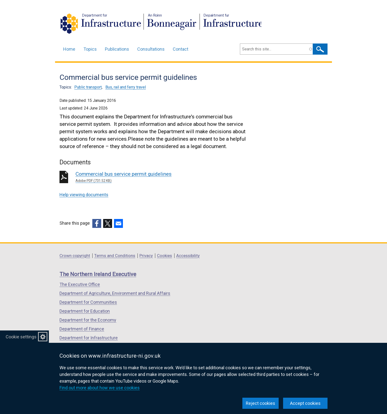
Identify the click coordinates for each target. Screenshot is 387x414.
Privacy (146, 255)
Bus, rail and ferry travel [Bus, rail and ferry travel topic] (125, 87)
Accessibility (188, 255)
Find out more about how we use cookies (99, 387)
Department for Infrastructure (88, 337)
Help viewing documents (83, 194)
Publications (117, 49)
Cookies (164, 255)
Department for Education (84, 311)
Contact (180, 49)
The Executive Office (79, 284)
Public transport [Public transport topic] (88, 87)
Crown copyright (74, 255)
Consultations (151, 49)
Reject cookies (260, 403)
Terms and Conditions (114, 255)
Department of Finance (81, 328)
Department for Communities (88, 302)
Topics (90, 49)
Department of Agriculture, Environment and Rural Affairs (114, 293)
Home (69, 49)
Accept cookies (305, 403)
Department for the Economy (87, 320)
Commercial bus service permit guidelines (146, 177)
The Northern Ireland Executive (97, 274)
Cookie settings (21, 336)
